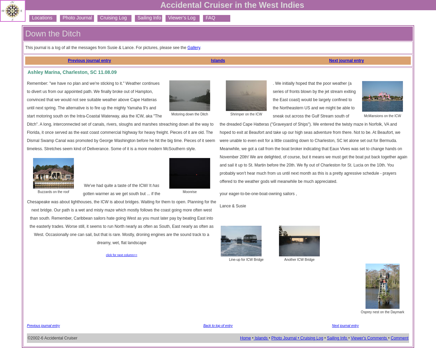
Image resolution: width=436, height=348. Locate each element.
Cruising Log (112, 17)
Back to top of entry (218, 326)
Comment (399, 338)
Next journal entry (346, 60)
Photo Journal (76, 17)
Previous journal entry (89, 60)
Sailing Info (148, 17)
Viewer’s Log (181, 17)
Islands (218, 60)
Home (245, 338)
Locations (40, 17)
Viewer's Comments (369, 338)
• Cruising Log (310, 338)
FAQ (209, 17)
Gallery (193, 47)
